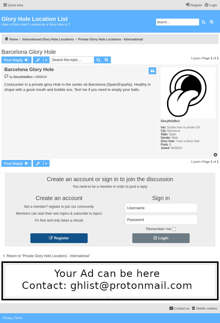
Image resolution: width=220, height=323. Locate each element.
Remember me (161, 229)
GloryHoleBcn (170, 121)
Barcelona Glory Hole (28, 52)
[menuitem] (210, 5)
